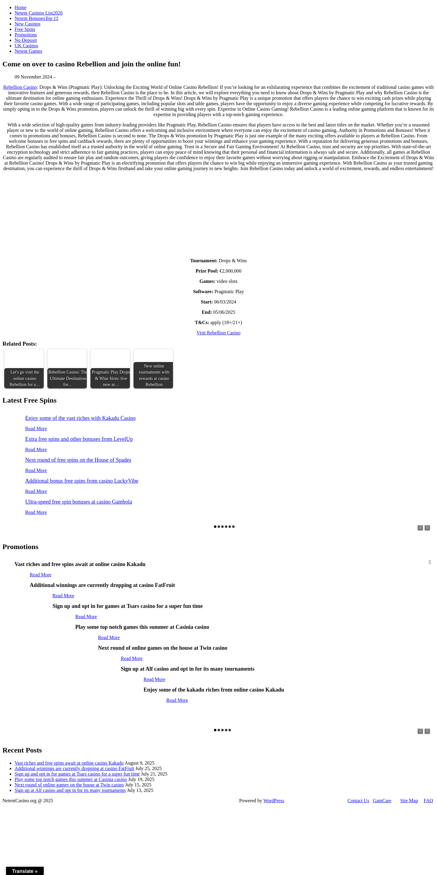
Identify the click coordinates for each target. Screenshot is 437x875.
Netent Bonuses (36, 18)
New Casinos (27, 23)
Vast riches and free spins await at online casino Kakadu (69, 763)
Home (20, 7)
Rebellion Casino (20, 87)
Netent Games (28, 51)
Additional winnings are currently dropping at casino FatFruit (74, 768)
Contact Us (358, 800)
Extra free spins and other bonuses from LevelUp (79, 439)
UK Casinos (26, 45)
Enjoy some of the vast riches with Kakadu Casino (80, 418)
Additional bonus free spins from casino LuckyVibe (81, 481)
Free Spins (25, 29)
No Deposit (26, 40)
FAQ (428, 800)
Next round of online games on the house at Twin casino (69, 784)
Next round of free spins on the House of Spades (78, 460)
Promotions (26, 34)
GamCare (382, 800)
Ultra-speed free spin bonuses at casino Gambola (78, 502)
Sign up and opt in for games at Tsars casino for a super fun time (77, 773)
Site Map (409, 800)
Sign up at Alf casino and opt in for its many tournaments (70, 790)
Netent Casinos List (39, 12)
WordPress (273, 800)
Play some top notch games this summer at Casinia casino (71, 779)
